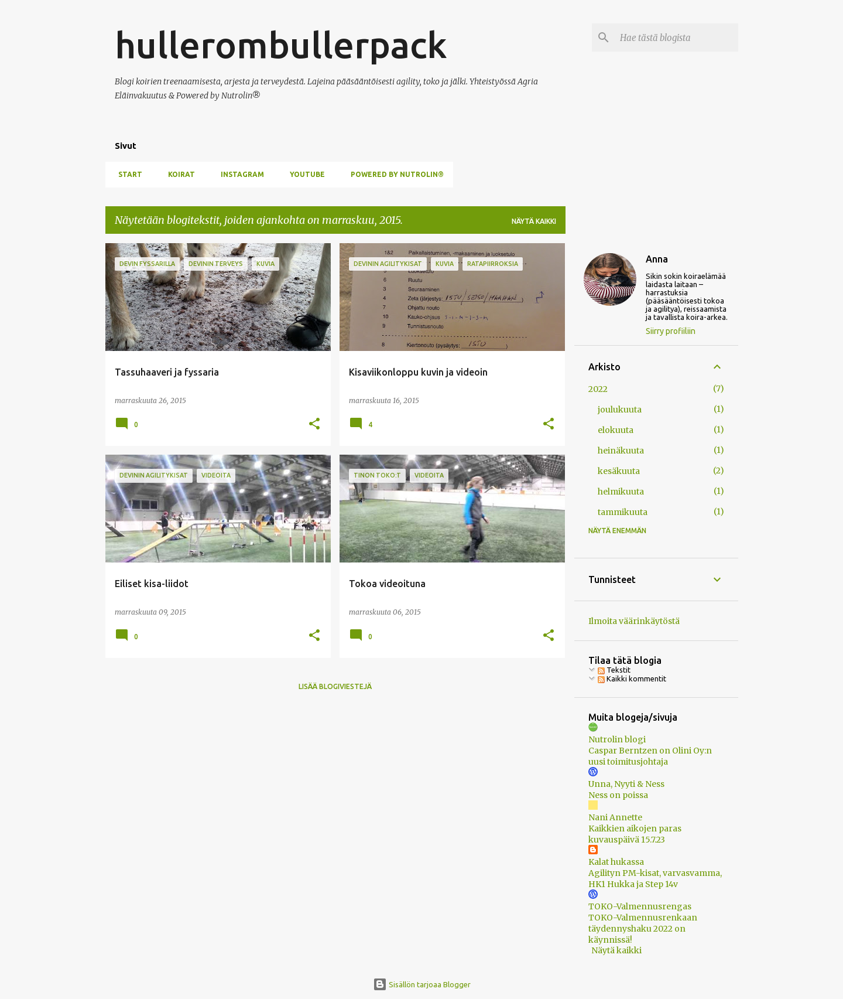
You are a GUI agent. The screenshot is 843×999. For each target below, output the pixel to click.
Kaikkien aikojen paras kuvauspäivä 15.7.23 (634, 834)
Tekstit (614, 670)
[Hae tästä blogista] (676, 37)
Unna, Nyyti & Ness (626, 784)
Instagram (239, 174)
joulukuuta (620, 409)
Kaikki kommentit (632, 678)
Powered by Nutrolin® (393, 174)
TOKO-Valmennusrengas (639, 906)
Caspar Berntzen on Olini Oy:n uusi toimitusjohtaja (650, 756)
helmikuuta (621, 491)
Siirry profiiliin (670, 331)
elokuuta (615, 430)
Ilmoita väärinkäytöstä (634, 621)
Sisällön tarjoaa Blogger (422, 984)
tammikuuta (622, 512)
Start (127, 174)
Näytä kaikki (534, 221)
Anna (657, 259)
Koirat (178, 174)
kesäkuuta (619, 471)
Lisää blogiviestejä (335, 686)
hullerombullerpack (281, 44)
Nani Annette (615, 817)
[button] (314, 424)
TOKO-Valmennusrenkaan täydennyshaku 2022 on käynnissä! (642, 928)
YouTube (303, 174)
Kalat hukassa (616, 862)
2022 (598, 389)
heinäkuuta (621, 450)
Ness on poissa (618, 795)
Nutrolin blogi (617, 739)
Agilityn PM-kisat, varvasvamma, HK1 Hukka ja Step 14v (655, 878)
